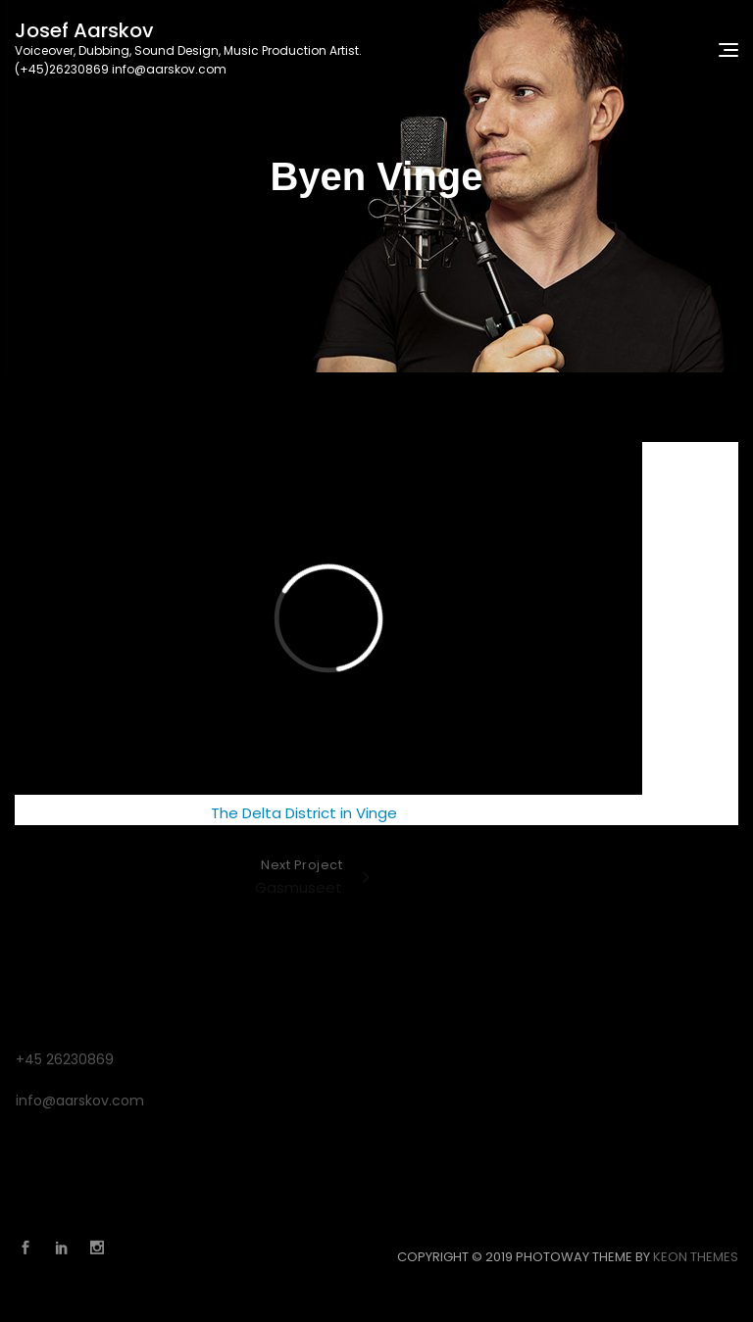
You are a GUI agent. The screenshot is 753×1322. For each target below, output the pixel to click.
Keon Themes (695, 1257)
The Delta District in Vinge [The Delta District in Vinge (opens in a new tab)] (304, 813)
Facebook (31, 1247)
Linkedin (67, 1247)
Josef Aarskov (84, 30)
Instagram (102, 1247)
